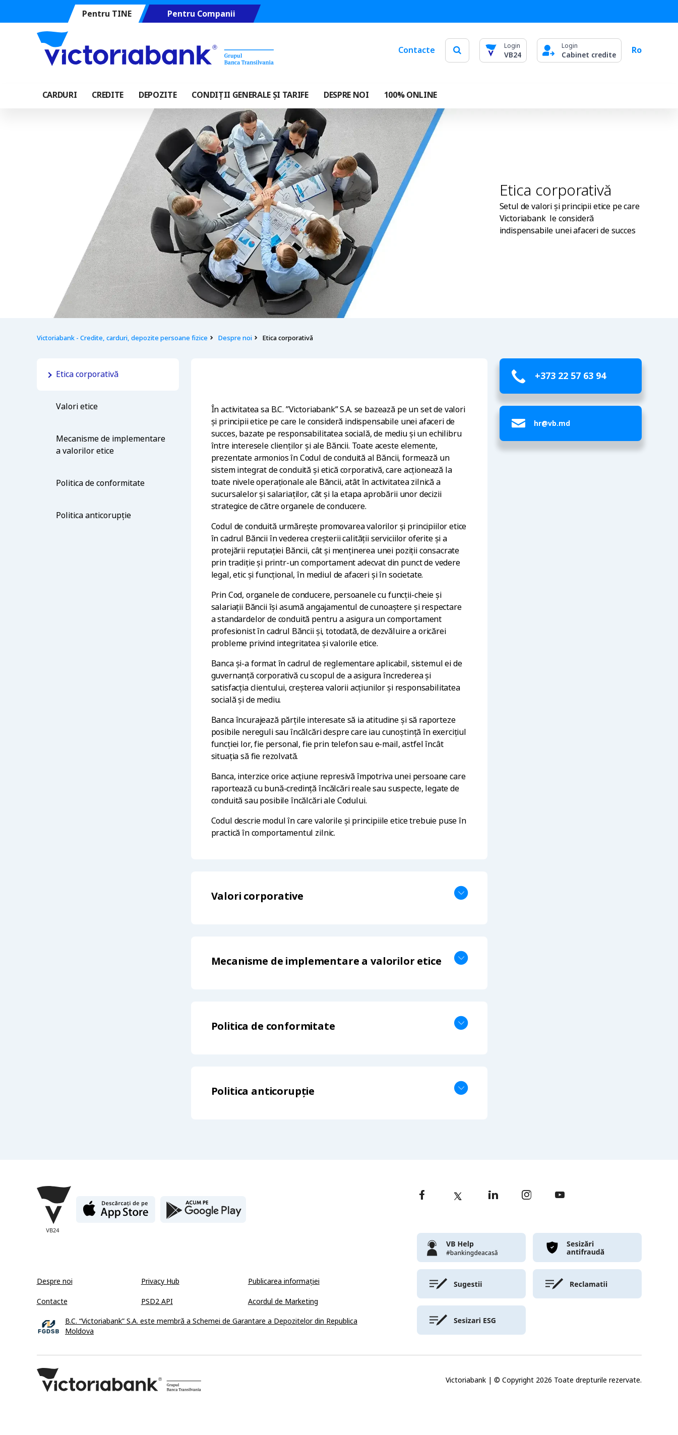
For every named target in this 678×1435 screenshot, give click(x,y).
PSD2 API (157, 1301)
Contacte (416, 50)
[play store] (203, 1213)
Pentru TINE (106, 14)
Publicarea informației (284, 1281)
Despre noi (235, 338)
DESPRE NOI (346, 95)
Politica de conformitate (100, 483)
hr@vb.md (552, 423)
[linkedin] (493, 1196)
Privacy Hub (160, 1281)
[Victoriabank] (155, 50)
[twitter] (457, 1196)
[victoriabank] (471, 1247)
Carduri (59, 95)
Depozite (157, 95)
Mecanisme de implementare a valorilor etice (110, 445)
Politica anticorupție (93, 515)
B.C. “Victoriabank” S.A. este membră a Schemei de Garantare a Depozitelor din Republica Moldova (211, 1326)
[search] (457, 50)
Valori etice (77, 406)
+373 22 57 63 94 (570, 376)
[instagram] (526, 1196)
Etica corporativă (88, 374)
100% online (410, 95)
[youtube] (559, 1196)
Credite (108, 95)
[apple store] (115, 1213)
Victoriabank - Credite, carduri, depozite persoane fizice (122, 338)
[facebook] (422, 1196)
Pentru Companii (201, 14)
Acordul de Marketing (283, 1301)
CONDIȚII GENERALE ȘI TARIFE (250, 95)
